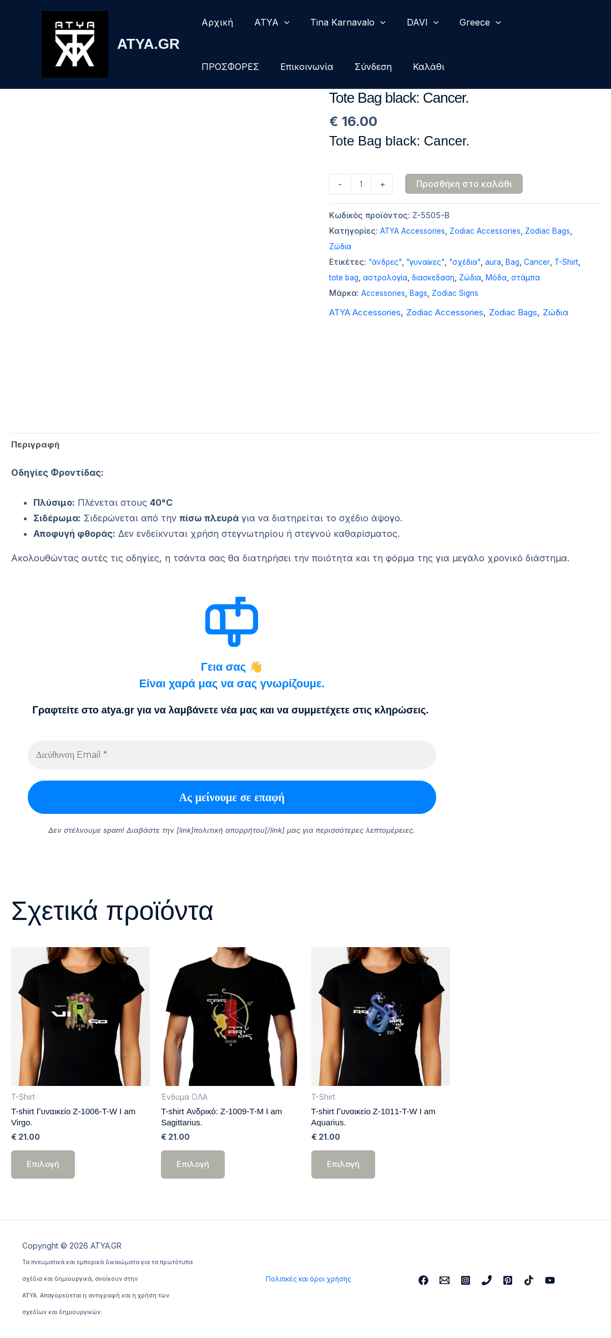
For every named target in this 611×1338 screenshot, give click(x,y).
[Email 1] (445, 1280)
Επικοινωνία (302, 66)
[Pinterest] (508, 1280)
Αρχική (215, 22)
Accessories (384, 294)
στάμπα (559, 279)
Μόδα (528, 279)
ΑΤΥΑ (267, 22)
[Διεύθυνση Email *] (232, 757)
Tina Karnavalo (339, 22)
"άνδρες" (386, 263)
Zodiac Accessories (490, 232)
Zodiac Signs (460, 294)
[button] (279, 22)
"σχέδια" (473, 263)
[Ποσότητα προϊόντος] (361, 185)
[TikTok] (529, 1280)
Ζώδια (341, 248)
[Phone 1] (487, 1280)
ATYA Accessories (414, 232)
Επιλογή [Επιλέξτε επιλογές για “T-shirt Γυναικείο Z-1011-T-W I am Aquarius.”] (344, 1169)
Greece (465, 22)
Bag (523, 263)
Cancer (548, 263)
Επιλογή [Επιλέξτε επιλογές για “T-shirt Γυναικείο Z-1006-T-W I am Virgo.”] (44, 1169)
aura (504, 263)
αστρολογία (410, 279)
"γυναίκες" (430, 263)
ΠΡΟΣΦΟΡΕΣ (228, 66)
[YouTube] (550, 1280)
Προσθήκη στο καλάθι (465, 183)
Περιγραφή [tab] (36, 445)
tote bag (366, 279)
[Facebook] (423, 1280)
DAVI (411, 22)
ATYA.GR (148, 44)
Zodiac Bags (555, 232)
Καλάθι (417, 66)
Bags (421, 294)
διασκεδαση (461, 279)
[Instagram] (466, 1280)
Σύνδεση (364, 66)
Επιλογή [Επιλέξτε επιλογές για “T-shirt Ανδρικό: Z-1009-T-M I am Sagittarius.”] (193, 1169)
